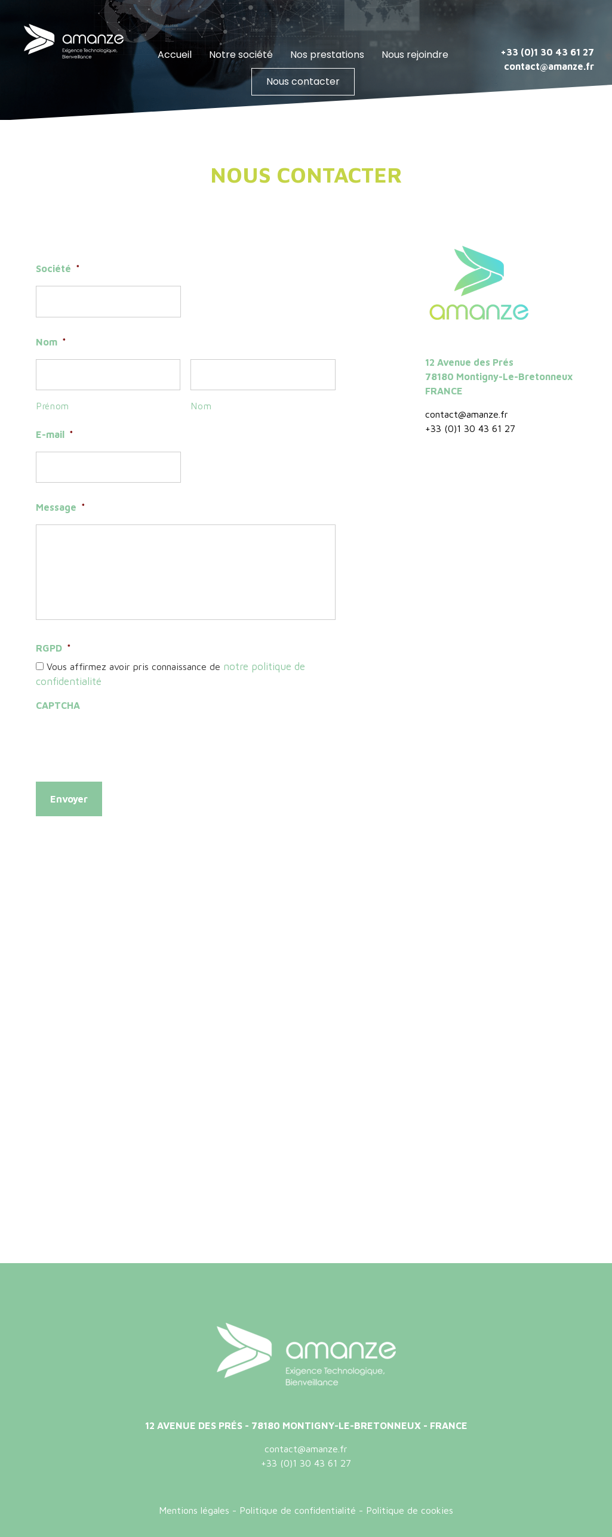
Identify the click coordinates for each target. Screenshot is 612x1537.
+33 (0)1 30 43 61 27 (547, 52)
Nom (51, 342)
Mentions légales (194, 1506)
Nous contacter (303, 81)
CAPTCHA (58, 703)
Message (60, 507)
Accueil (175, 54)
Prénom (52, 406)
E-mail (54, 434)
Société (58, 268)
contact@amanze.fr (548, 66)
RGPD (53, 648)
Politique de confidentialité (297, 1506)
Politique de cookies (409, 1506)
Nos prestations (327, 54)
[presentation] (126, 738)
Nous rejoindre (415, 54)
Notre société (241, 54)
